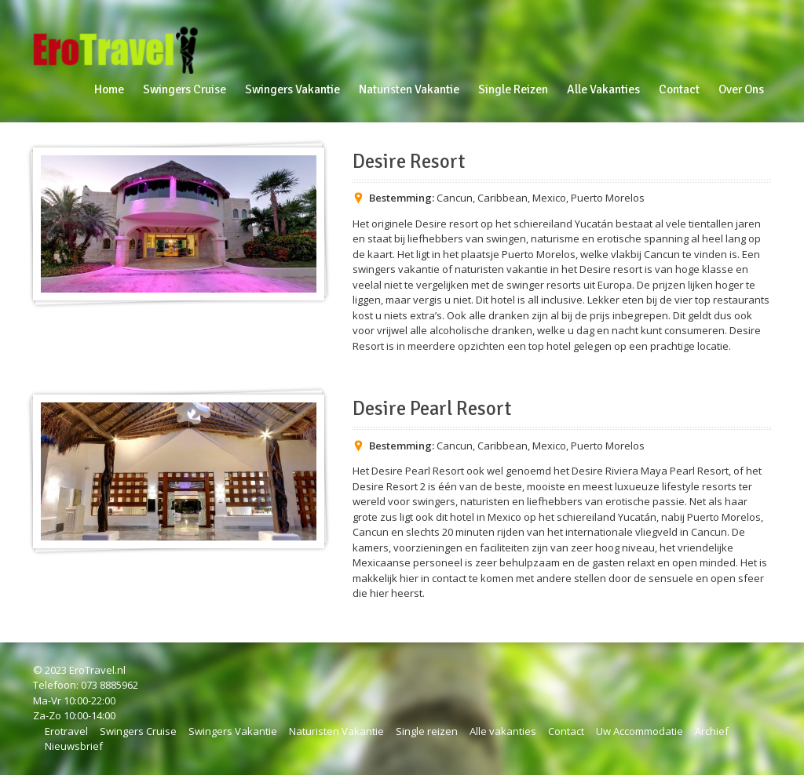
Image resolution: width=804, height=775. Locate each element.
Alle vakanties (503, 731)
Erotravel (66, 731)
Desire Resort (409, 161)
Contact (566, 731)
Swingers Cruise (138, 731)
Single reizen (427, 731)
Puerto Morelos (608, 198)
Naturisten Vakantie (336, 731)
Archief (712, 731)
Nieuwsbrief (74, 746)
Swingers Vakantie (232, 731)
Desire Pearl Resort (432, 408)
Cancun (455, 198)
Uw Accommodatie (639, 731)
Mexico (549, 198)
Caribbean (502, 198)
